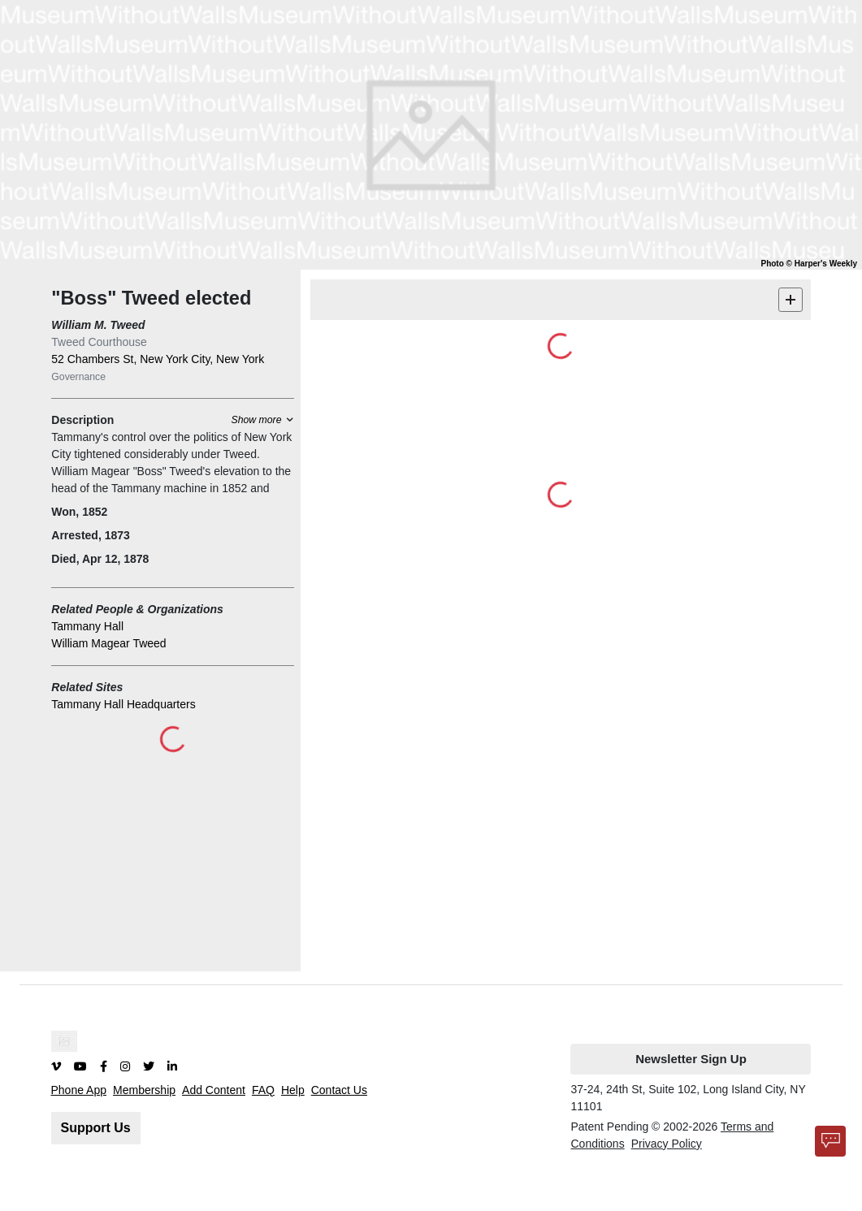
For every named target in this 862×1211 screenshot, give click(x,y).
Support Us (96, 1128)
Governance (78, 377)
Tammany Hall (87, 626)
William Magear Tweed (108, 643)
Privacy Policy (666, 1143)
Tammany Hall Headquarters (123, 704)
